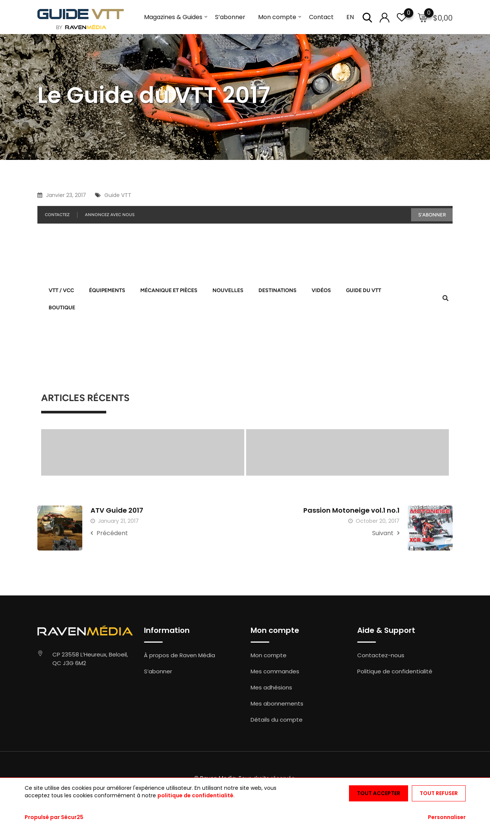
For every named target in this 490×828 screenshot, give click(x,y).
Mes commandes (275, 671)
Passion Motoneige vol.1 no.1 (351, 510)
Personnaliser (447, 817)
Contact (321, 17)
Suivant (385, 533)
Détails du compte (277, 720)
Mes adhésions (271, 687)
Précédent (109, 533)
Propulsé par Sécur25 (54, 817)
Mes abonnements (277, 703)
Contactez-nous (380, 655)
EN (350, 17)
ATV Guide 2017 (117, 510)
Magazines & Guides (173, 17)
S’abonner (230, 17)
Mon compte (277, 17)
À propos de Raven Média (179, 655)
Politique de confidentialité (394, 671)
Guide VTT (117, 195)
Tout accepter (378, 793)
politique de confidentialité (195, 795)
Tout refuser (439, 793)
